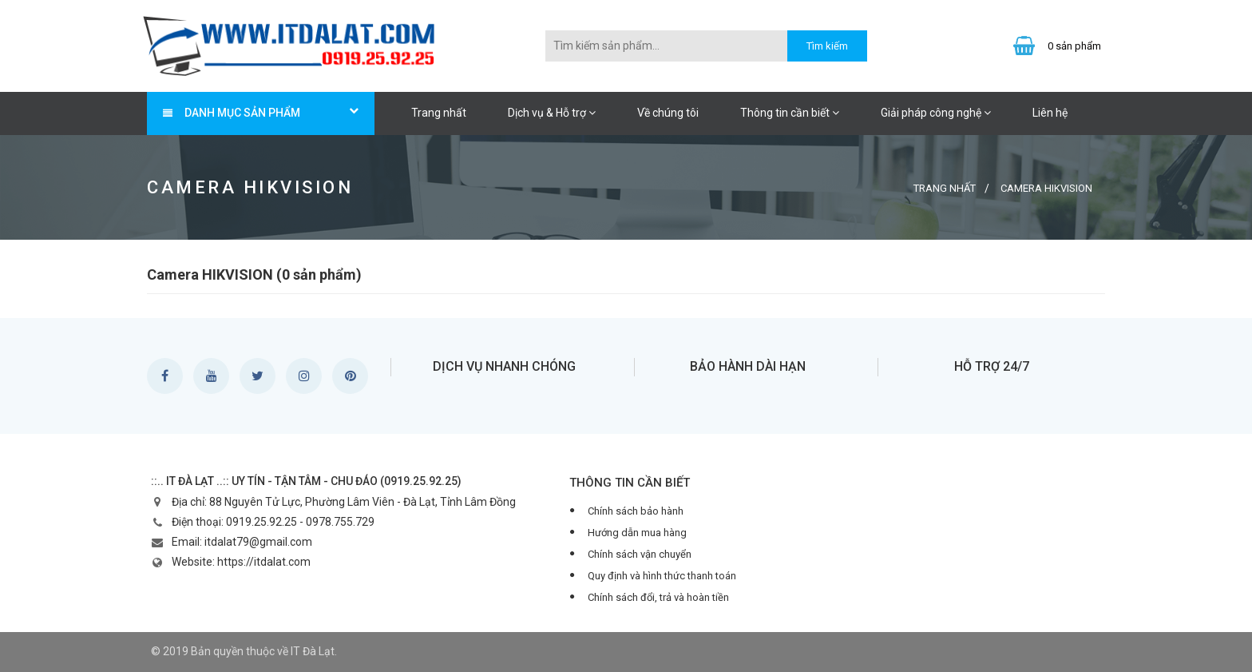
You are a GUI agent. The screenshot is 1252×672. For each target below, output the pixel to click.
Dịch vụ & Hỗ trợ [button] (552, 112)
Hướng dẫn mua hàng (637, 533)
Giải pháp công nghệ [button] (936, 112)
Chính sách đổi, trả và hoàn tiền (658, 597)
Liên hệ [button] (1050, 112)
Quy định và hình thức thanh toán (662, 576)
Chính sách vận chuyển (639, 554)
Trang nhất (438, 112)
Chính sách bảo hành (635, 511)
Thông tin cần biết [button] (789, 112)
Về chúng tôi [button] (668, 112)
